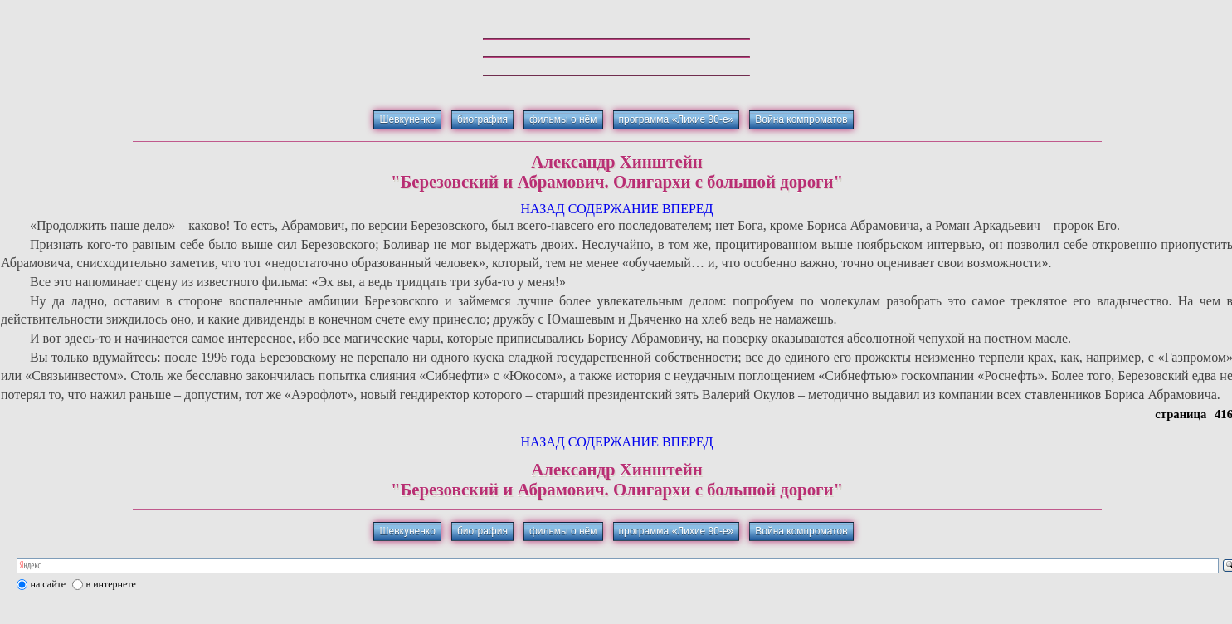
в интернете (111, 584)
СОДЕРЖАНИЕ (613, 209)
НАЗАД (542, 209)
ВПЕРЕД (687, 209)
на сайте (48, 584)
